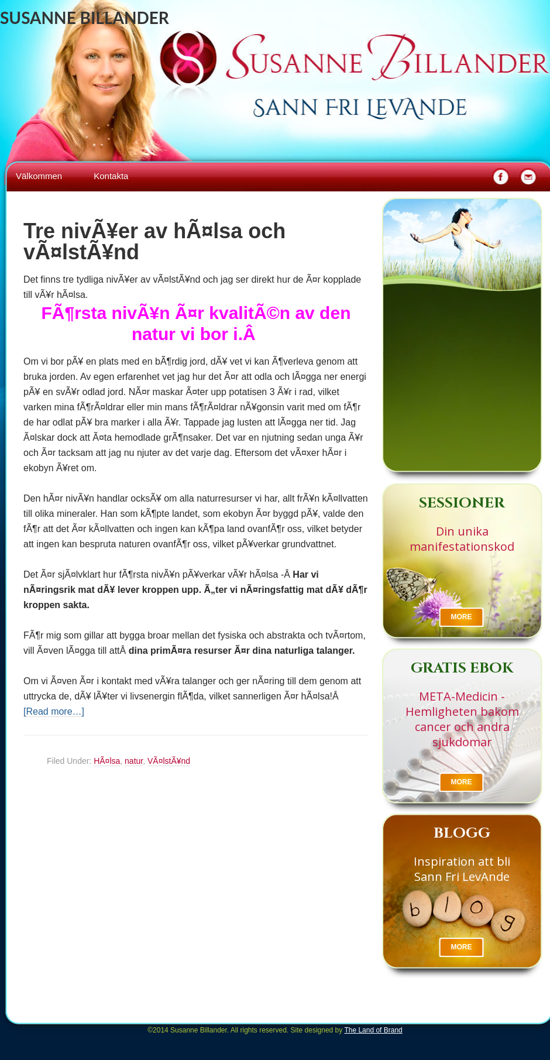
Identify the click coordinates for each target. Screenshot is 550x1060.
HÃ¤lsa (107, 761)
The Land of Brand (373, 1030)
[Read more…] (53, 711)
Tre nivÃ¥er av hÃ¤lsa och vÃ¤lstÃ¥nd (154, 241)
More (461, 617)
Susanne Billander (84, 18)
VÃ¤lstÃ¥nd (168, 761)
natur (134, 761)
